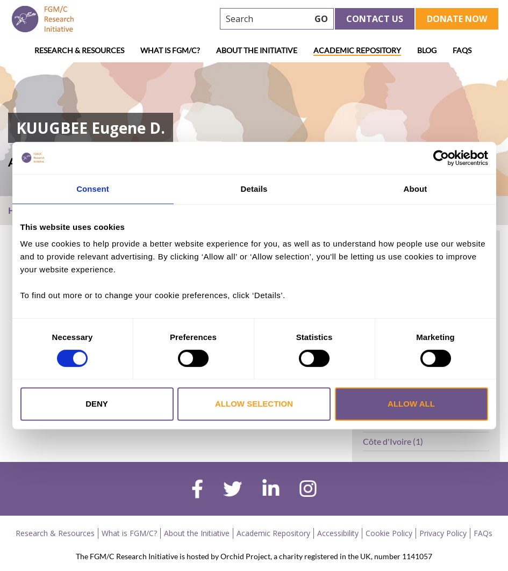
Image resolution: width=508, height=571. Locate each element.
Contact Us (374, 19)
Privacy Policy (443, 533)
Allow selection (254, 403)
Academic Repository (357, 50)
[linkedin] (271, 490)
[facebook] (197, 490)
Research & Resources (79, 50)
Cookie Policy (389, 533)
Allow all (411, 403)
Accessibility (338, 533)
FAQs (462, 50)
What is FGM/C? (170, 50)
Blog (427, 50)
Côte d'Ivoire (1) (393, 441)
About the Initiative (256, 50)
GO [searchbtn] (321, 19)
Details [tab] (254, 188)
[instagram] (308, 490)
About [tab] (415, 188)
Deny (96, 403)
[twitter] (232, 490)
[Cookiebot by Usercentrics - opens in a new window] (441, 158)
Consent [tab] (92, 188)
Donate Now (457, 19)
